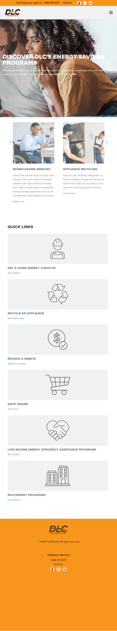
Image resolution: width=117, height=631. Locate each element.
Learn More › (14, 500)
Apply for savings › (17, 364)
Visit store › (13, 409)
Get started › (14, 273)
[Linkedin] (90, 2)
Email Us (67, 3)
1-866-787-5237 (52, 3)
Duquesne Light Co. (31, 3)
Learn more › (69, 193)
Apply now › (19, 201)
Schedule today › (16, 318)
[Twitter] (84, 2)
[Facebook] (79, 2)
